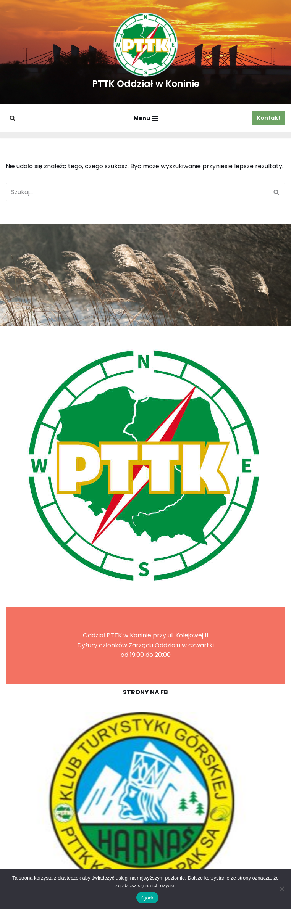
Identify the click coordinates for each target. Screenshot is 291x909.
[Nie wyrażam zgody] (281, 889)
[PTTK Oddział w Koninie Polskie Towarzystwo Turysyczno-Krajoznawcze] (145, 52)
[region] (145, 802)
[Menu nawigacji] (145, 118)
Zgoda (147, 898)
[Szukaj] (12, 118)
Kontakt (269, 118)
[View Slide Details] (145, 802)
